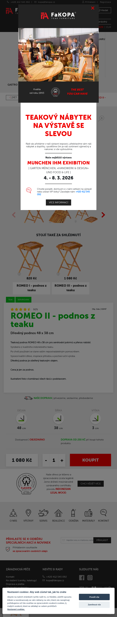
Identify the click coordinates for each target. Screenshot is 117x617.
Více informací (58, 202)
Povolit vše (94, 597)
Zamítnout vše (94, 605)
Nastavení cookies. (16, 609)
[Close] (93, 8)
